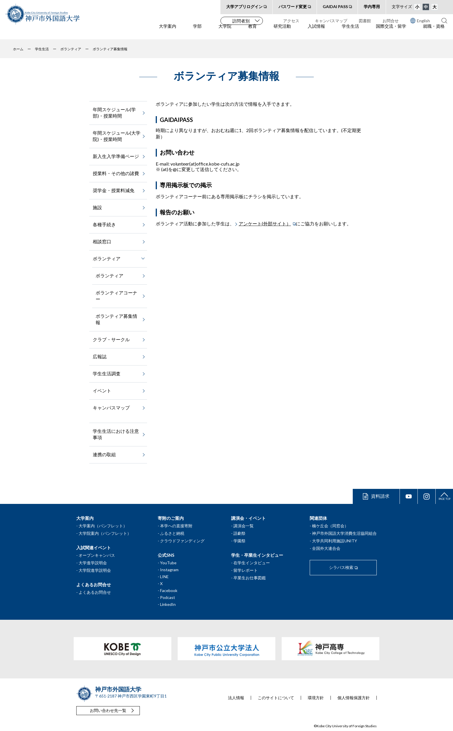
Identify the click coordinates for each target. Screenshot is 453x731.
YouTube (168, 562)
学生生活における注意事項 (116, 434)
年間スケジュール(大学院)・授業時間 (116, 136)
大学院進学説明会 (95, 570)
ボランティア (109, 275)
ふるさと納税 (172, 533)
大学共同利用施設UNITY (334, 540)
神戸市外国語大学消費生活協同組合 (344, 533)
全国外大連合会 (326, 548)
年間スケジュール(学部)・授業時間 (114, 112)
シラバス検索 (341, 567)
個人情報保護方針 (353, 698)
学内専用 (372, 6)
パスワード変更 (293, 6)
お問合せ (391, 20)
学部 (197, 32)
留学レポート (245, 570)
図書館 (365, 20)
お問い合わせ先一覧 (108, 710)
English (420, 20)
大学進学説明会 (93, 562)
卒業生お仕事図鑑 (249, 577)
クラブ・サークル (111, 339)
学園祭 (239, 540)
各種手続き (104, 224)
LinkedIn (168, 604)
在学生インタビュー (251, 562)
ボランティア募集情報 (116, 319)
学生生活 (350, 32)
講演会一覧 (243, 525)
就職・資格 (434, 32)
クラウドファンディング (182, 540)
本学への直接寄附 (176, 525)
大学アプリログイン (244, 6)
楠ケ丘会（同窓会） (330, 525)
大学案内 (167, 32)
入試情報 (316, 32)
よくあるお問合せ (95, 592)
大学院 (224, 32)
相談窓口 (102, 241)
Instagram (169, 569)
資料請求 (380, 496)
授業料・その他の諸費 (116, 173)
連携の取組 (104, 454)
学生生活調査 (106, 373)
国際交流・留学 (391, 32)
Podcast (167, 597)
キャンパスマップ (331, 20)
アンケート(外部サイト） (265, 223)
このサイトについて (276, 698)
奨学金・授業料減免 (113, 190)
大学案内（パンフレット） (103, 525)
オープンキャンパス (97, 555)
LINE (164, 576)
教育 (252, 32)
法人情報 (236, 698)
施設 (97, 207)
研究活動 (282, 32)
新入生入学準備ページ (116, 156)
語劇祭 (239, 533)
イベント (102, 390)
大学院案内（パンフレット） (105, 533)
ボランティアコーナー (116, 296)
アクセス (291, 20)
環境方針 (316, 698)
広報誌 (100, 356)
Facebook (168, 590)
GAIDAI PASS (335, 6)
